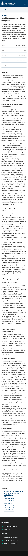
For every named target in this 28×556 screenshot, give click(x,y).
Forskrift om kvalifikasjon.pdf (11, 493)
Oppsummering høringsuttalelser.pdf (13, 491)
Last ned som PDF (21, 65)
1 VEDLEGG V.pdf (9, 502)
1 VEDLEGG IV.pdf (9, 500)
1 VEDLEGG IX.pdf (9, 509)
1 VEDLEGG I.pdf (8, 495)
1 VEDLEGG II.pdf (8, 496)
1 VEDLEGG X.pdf (9, 511)
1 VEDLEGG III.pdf (9, 498)
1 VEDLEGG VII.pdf (9, 505)
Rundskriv (5, 10)
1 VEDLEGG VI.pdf (9, 504)
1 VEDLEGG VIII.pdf (9, 507)
